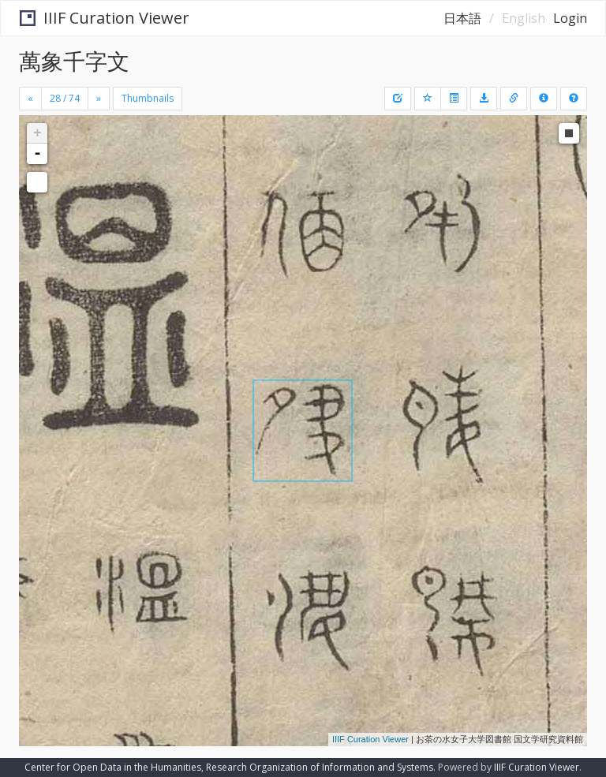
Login (570, 18)
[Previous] (30, 98)
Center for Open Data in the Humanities (112, 767)
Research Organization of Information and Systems (319, 767)
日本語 (462, 18)
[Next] (99, 98)
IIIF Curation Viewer (104, 17)
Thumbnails (148, 98)
